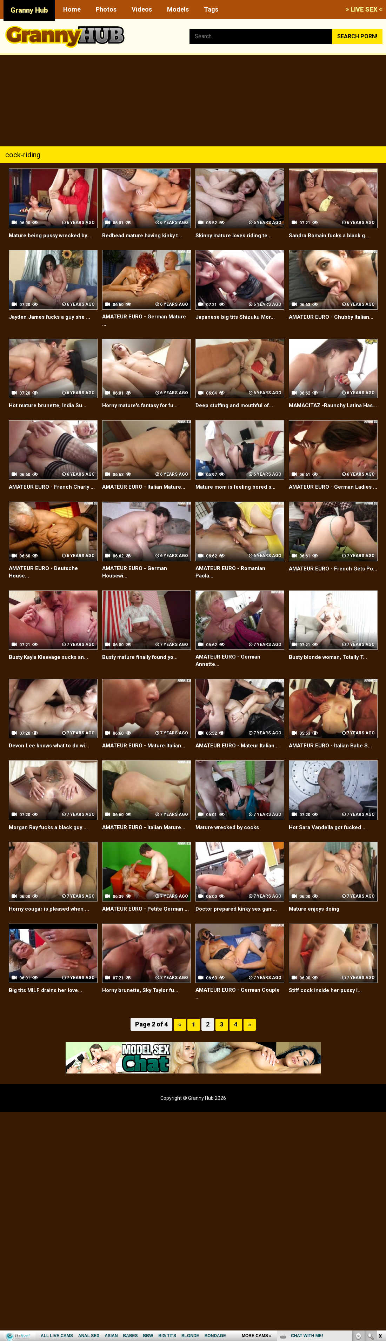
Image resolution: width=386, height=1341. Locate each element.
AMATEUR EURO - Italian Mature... (146, 496)
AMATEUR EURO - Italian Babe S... (332, 764)
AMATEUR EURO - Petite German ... (145, 931)
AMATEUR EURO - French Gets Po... (329, 589)
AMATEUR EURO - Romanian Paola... (232, 589)
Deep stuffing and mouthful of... (237, 406)
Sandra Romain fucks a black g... (331, 235)
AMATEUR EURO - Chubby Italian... (333, 316)
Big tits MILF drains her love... (48, 1016)
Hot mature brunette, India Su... (50, 406)
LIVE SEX (364, 9)
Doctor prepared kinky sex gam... (239, 927)
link (379, 1231)
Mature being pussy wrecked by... (53, 235)
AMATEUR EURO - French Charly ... (51, 500)
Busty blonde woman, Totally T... (331, 675)
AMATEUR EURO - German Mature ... (136, 320)
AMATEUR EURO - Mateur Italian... (239, 764)
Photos (106, 9)
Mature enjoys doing (316, 927)
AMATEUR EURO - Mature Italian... (146, 764)
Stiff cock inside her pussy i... (328, 1016)
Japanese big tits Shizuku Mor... (237, 316)
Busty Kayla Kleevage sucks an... (52, 675)
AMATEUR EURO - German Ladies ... (333, 500)
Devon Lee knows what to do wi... (52, 764)
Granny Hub (29, 10)
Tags (211, 9)
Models (178, 9)
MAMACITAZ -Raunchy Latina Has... (327, 410)
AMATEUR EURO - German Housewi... (136, 589)
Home (72, 9)
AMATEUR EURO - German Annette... (229, 679)
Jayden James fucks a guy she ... (52, 316)
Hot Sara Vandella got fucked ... (330, 846)
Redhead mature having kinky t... (145, 235)
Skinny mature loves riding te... (236, 235)
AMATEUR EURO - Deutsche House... (45, 589)
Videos (142, 9)
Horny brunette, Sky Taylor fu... (143, 1016)
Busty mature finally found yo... (142, 675)
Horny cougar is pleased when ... (51, 927)
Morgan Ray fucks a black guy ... (51, 846)
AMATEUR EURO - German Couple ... (239, 1020)
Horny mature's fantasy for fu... (143, 406)
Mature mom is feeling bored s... (238, 496)
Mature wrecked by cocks (229, 846)
